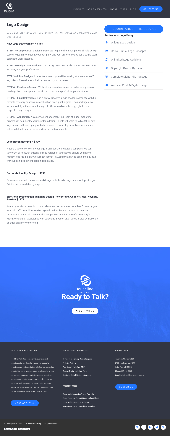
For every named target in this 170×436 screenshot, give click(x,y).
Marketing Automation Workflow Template (79, 406)
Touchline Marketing (33, 424)
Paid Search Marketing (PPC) (74, 367)
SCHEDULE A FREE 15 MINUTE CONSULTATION (85, 302)
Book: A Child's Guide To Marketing (76, 402)
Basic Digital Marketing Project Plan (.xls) (78, 394)
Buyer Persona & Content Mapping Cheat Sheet (81, 398)
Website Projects (69, 363)
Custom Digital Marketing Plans (75, 371)
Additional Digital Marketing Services (77, 375)
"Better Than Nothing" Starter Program (77, 359)
